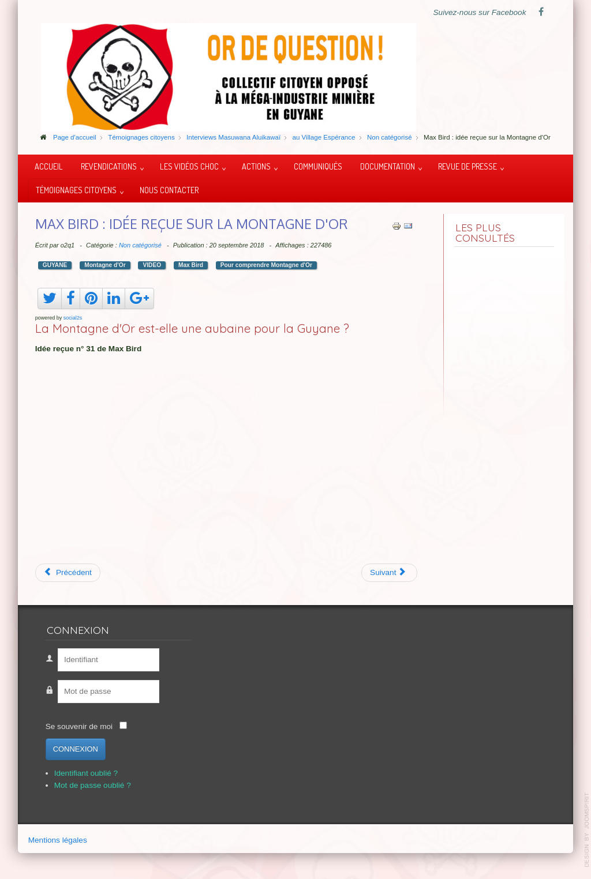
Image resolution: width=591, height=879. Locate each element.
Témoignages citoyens (76, 190)
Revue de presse (467, 166)
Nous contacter (169, 190)
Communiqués (318, 166)
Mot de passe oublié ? (92, 785)
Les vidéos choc (189, 166)
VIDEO (152, 265)
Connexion (75, 749)
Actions (256, 166)
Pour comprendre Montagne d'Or (266, 265)
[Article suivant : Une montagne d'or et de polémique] (389, 573)
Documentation (387, 166)
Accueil (49, 166)
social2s (73, 318)
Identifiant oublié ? (86, 773)
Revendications (109, 166)
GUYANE (55, 265)
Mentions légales (57, 840)
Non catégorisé (140, 245)
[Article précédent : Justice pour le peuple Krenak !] (67, 573)
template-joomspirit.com (587, 829)
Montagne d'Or (104, 265)
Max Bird (190, 265)
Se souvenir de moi (79, 726)
